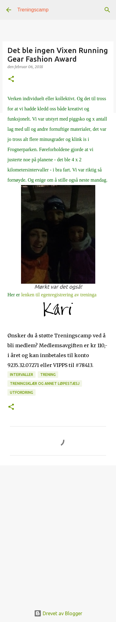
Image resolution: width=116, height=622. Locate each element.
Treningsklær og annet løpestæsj (44, 383)
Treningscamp (33, 9)
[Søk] (107, 9)
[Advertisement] (58, 532)
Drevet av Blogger (58, 613)
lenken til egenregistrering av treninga (58, 294)
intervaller (21, 375)
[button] (11, 79)
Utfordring (21, 392)
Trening (48, 375)
